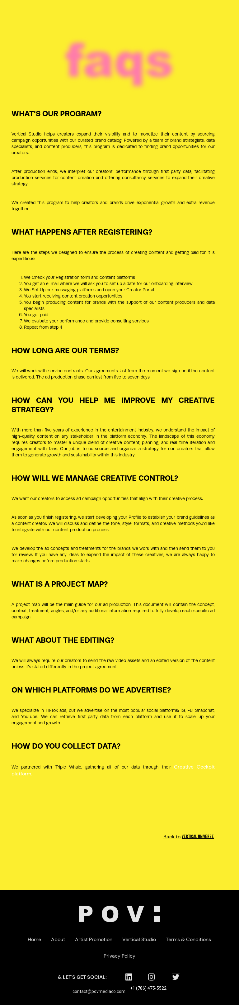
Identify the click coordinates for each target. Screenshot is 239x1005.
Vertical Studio (139, 942)
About (58, 942)
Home (34, 942)
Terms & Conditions (188, 942)
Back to (201, 836)
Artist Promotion (94, 942)
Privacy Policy (119, 958)
